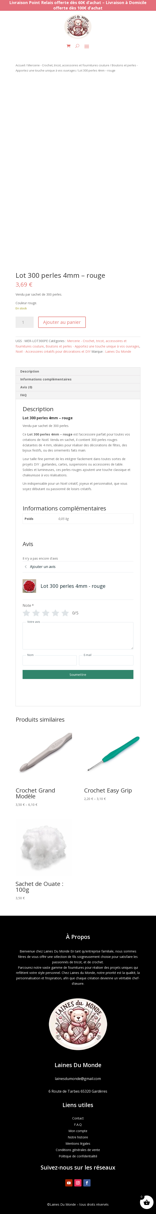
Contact (78, 1118)
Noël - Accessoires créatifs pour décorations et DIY (53, 351)
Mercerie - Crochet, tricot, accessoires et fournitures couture (68, 65)
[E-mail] (106, 660)
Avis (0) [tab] (26, 387)
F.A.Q (78, 1124)
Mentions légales (77, 1143)
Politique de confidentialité (78, 1156)
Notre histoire (78, 1137)
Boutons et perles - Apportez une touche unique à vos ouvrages (92, 346)
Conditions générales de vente (78, 1150)
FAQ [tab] (23, 395)
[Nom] (50, 660)
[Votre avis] (78, 635)
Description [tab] (29, 371)
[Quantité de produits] (25, 322)
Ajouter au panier (62, 322)
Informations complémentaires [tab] (46, 379)
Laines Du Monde (118, 351)
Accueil (20, 65)
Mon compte (77, 1131)
